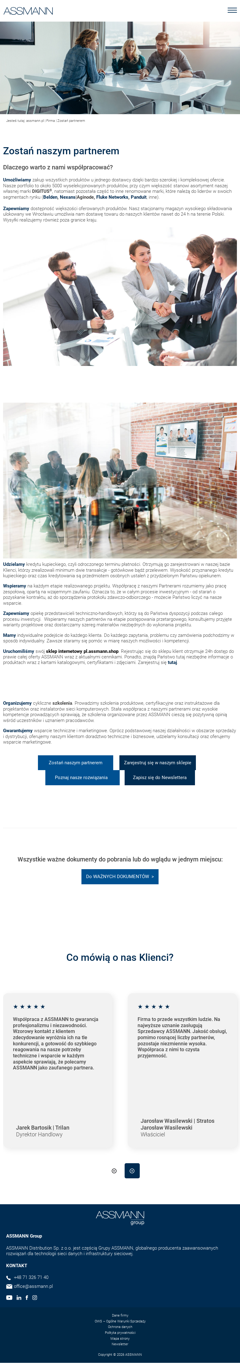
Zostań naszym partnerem (76, 762)
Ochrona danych (120, 1327)
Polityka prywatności (120, 1333)
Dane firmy (120, 1315)
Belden (50, 197)
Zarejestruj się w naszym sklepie (157, 762)
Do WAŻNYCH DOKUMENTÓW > (120, 876)
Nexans (68, 197)
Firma (50, 121)
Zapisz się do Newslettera (159, 777)
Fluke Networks (112, 197)
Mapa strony (120, 1339)
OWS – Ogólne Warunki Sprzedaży (120, 1321)
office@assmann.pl (33, 1286)
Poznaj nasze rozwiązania (82, 777)
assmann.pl (35, 121)
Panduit (139, 197)
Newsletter (120, 1344)
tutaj (172, 662)
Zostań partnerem (71, 121)
